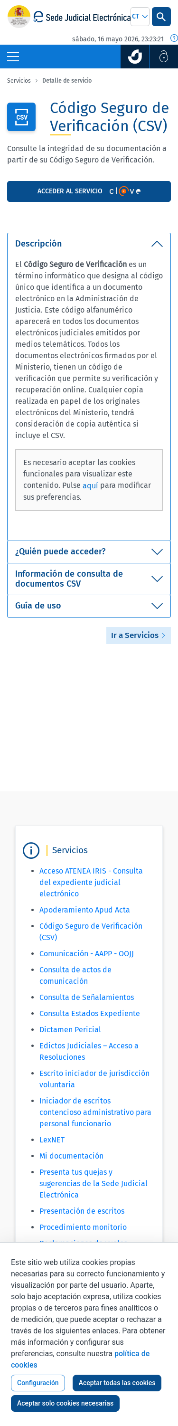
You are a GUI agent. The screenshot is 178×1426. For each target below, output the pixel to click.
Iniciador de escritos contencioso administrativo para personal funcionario (95, 1112)
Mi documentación (71, 1155)
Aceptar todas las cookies (117, 1383)
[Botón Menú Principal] (13, 56)
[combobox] (140, 16)
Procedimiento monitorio (83, 1227)
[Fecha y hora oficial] (174, 39)
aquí (90, 485)
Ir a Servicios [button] (138, 635)
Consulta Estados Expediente (89, 1013)
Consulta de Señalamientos (86, 997)
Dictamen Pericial (70, 1029)
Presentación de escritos (81, 1211)
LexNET (52, 1139)
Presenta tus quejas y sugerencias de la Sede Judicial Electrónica (93, 1183)
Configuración (38, 1383)
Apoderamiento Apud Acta (84, 909)
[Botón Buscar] (161, 16)
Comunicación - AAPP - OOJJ (86, 953)
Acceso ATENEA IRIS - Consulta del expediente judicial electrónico (91, 882)
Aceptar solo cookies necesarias (65, 1403)
